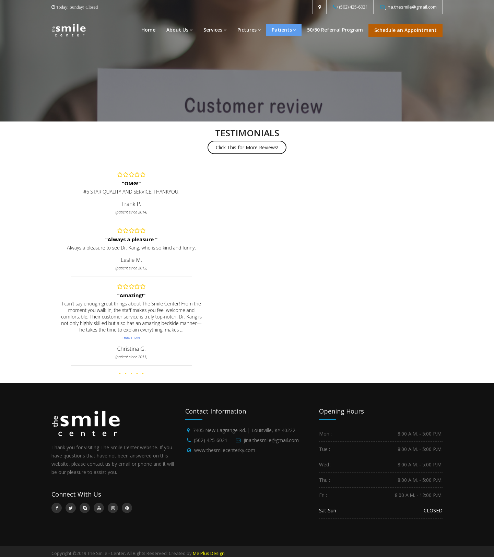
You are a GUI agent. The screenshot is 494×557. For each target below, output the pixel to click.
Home (148, 29)
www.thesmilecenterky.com (224, 450)
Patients (284, 29)
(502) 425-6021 (210, 440)
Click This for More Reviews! (247, 147)
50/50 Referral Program (335, 29)
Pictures (249, 29)
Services (214, 29)
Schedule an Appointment (405, 30)
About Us (179, 29)
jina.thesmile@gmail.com (411, 7)
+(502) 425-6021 (352, 7)
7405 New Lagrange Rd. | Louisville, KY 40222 (244, 430)
